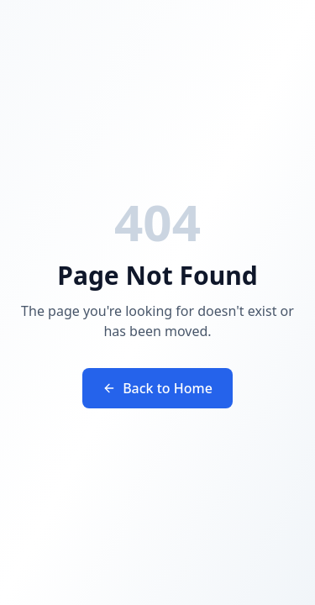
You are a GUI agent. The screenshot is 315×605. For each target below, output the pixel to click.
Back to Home (157, 388)
